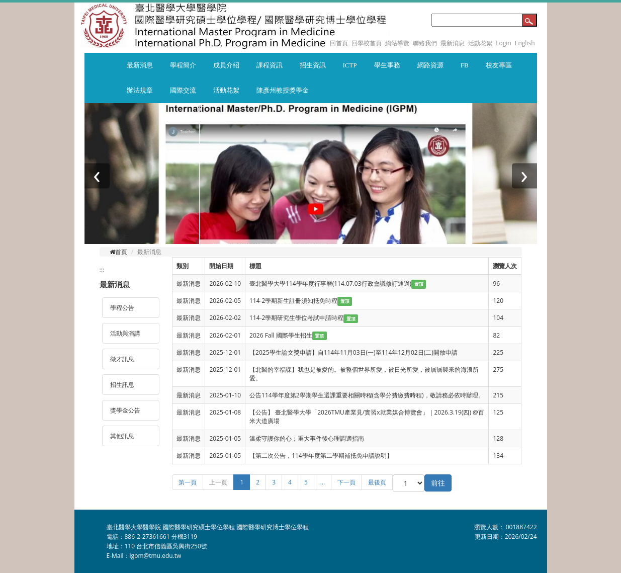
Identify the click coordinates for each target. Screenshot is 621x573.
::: (102, 270)
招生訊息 (122, 384)
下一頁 (346, 482)
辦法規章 (140, 90)
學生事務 (387, 65)
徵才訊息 (122, 359)
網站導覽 (397, 43)
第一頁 (188, 482)
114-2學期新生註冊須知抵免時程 (293, 300)
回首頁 (339, 43)
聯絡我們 (425, 43)
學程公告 (122, 307)
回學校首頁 (367, 43)
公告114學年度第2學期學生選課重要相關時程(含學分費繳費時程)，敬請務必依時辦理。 (366, 395)
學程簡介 (183, 65)
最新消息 (452, 43)
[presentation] (97, 176)
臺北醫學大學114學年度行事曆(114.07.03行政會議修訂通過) (330, 283)
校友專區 (499, 65)
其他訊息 (122, 436)
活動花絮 (480, 43)
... (322, 482)
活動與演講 (125, 333)
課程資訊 (269, 65)
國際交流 (183, 90)
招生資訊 (313, 65)
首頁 (118, 252)
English (525, 43)
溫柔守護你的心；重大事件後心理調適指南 (306, 438)
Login (503, 43)
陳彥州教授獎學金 (282, 90)
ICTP (350, 65)
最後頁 (377, 482)
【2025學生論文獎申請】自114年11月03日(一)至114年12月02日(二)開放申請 (353, 352)
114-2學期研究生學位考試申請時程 (296, 317)
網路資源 (430, 65)
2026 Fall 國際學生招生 (280, 335)
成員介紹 (226, 65)
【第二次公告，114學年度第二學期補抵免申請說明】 (321, 455)
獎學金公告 (125, 410)
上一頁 (218, 482)
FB (465, 65)
